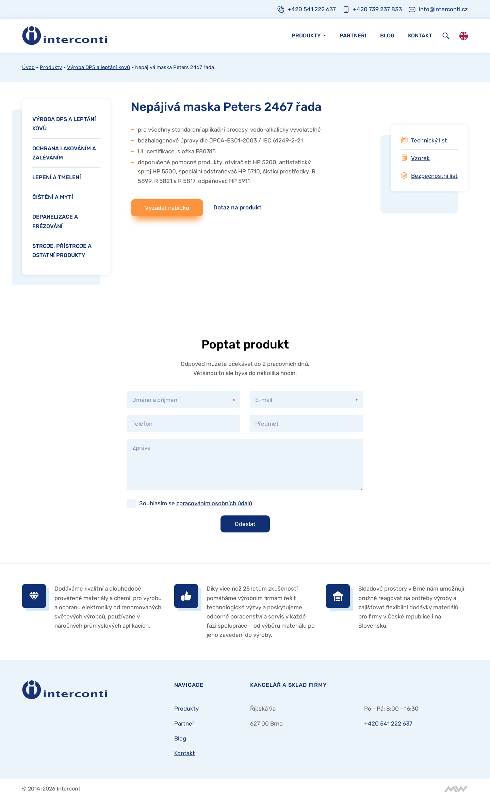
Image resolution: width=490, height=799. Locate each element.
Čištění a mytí (52, 197)
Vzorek (420, 158)
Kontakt (420, 35)
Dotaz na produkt (237, 207)
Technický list (429, 140)
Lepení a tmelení (56, 177)
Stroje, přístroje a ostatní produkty (62, 250)
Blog (387, 35)
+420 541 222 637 (388, 723)
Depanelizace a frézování (55, 221)
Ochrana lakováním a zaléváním (64, 153)
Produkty (306, 35)
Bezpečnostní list (434, 175)
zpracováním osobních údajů (214, 503)
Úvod (28, 67)
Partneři (353, 35)
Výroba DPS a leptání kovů (98, 67)
